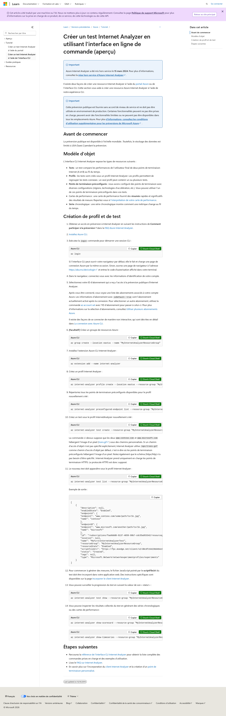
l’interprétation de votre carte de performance (133, 200)
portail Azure (142, 83)
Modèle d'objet (198, 36)
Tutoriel (104, 27)
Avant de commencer (200, 32)
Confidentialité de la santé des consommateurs (129, 703)
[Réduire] (32, 27)
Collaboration (81, 703)
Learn (65, 27)
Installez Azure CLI (78, 234)
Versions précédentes (80, 27)
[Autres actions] (160, 27)
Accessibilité (185, 703)
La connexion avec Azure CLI (88, 323)
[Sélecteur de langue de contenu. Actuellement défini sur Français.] (10, 696)
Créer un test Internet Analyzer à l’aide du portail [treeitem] (21, 48)
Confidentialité (97, 703)
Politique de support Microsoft (148, 12)
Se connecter (217, 3)
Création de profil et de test (203, 40)
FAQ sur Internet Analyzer (89, 662)
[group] (116, 385)
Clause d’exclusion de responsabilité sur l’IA (22, 703)
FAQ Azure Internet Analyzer (119, 227)
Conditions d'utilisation (166, 703)
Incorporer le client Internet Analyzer (110, 578)
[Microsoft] (5, 4)
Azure (95, 27)
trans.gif (103, 441)
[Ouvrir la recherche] (207, 3)
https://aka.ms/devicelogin (82, 269)
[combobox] (19, 33)
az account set (88, 304)
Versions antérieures (54, 703)
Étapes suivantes (198, 43)
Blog (68, 703)
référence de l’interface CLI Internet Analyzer (104, 654)
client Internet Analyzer (117, 666)
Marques (200, 703)
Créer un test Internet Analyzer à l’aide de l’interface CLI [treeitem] (21, 56)
